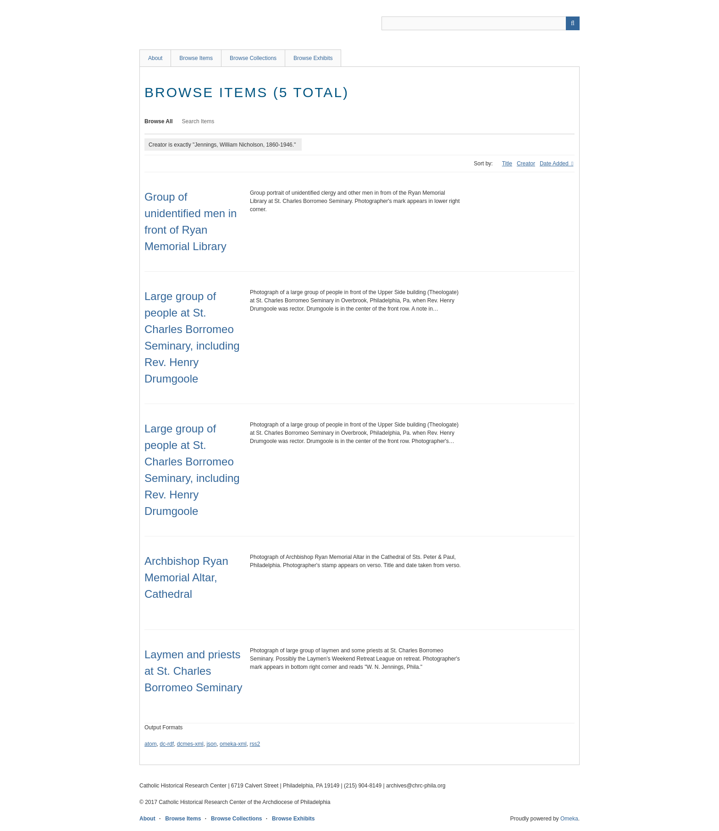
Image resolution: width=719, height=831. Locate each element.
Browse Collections (253, 58)
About (155, 58)
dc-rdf (167, 744)
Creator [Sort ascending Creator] (526, 163)
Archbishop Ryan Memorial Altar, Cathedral (186, 577)
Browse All (158, 121)
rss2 (254, 744)
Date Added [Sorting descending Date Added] (555, 163)
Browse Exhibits (312, 58)
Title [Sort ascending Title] (507, 163)
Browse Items (196, 58)
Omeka (569, 818)
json (211, 744)
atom (150, 744)
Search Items (198, 121)
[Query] (481, 23)
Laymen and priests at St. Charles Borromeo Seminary (193, 671)
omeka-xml (233, 744)
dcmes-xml (190, 744)
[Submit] (573, 23)
